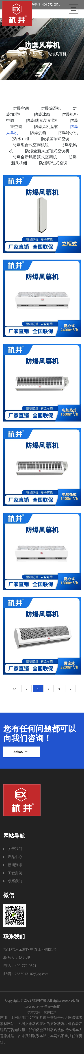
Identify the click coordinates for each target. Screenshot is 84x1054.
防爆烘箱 (38, 132)
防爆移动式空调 (53, 163)
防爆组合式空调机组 (31, 145)
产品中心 (36, 54)
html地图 (54, 1007)
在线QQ (20, 752)
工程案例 (15, 873)
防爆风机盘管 (46, 126)
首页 (21, 54)
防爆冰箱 (42, 114)
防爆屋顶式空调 (55, 139)
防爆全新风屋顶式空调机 (47, 151)
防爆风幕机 (57, 54)
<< (14, 689)
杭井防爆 (50, 1012)
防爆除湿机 (51, 108)
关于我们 (15, 849)
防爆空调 (21, 108)
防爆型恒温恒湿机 (42, 120)
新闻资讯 (15, 865)
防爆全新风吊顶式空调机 (35, 157)
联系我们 (15, 881)
